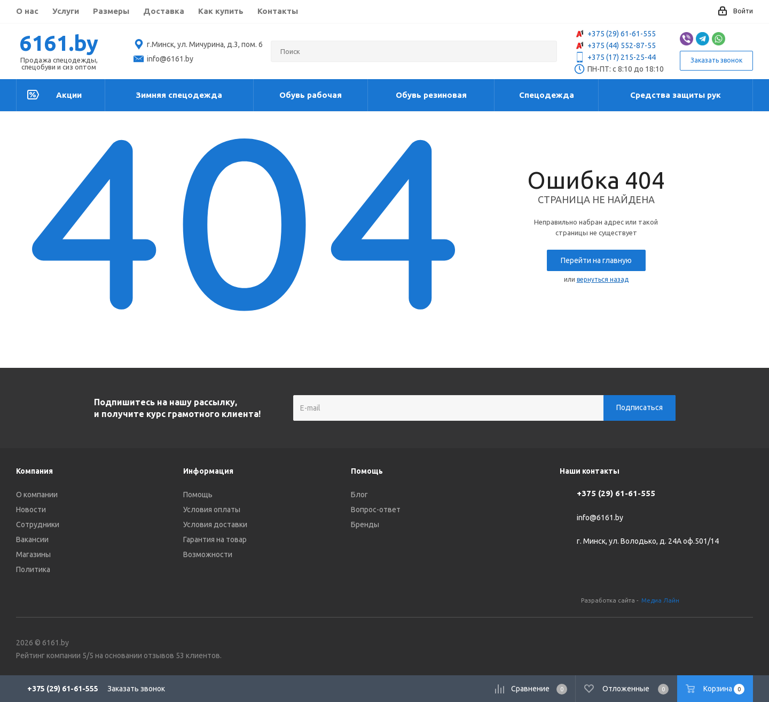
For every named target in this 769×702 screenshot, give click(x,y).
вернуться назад (603, 279)
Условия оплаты (211, 509)
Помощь (198, 494)
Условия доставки (215, 524)
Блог (359, 494)
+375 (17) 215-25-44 (615, 57)
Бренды (365, 524)
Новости (31, 509)
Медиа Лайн (660, 600)
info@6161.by (600, 517)
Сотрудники (37, 524)
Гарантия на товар (215, 539)
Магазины (33, 554)
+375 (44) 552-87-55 (615, 45)
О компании (37, 494)
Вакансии (32, 539)
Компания (34, 471)
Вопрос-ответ (376, 509)
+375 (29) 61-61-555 (615, 33)
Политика (33, 569)
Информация (208, 471)
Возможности (207, 554)
